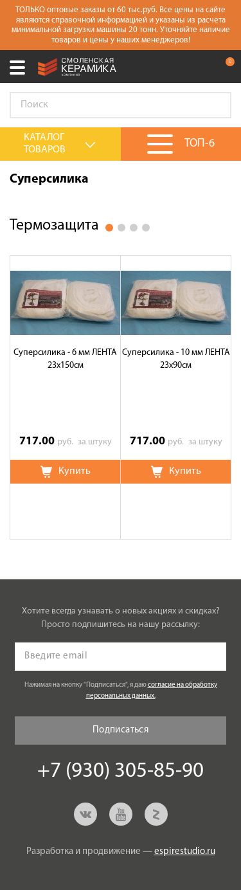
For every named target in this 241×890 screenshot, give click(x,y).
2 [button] (121, 228)
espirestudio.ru (184, 852)
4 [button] (146, 228)
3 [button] (134, 228)
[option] (65, 397)
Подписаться (120, 730)
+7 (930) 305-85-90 (199, 67)
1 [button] (109, 228)
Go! (214, 105)
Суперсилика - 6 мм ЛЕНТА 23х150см (65, 359)
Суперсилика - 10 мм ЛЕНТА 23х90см (176, 359)
